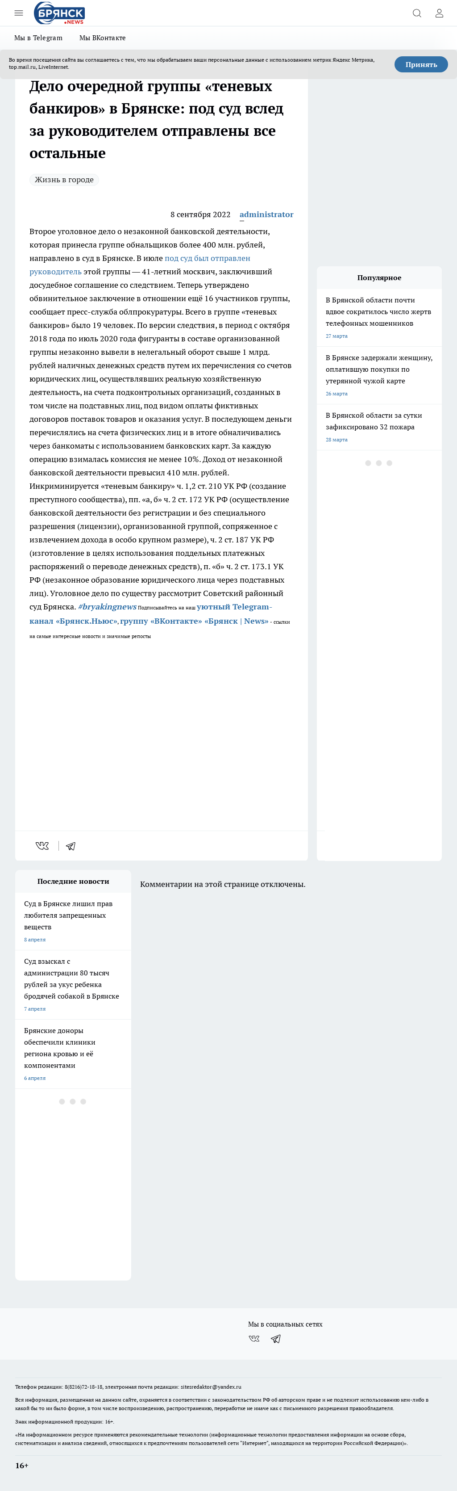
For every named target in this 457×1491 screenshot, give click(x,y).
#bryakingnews (107, 606)
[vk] (43, 846)
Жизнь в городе (64, 179)
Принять (421, 64)
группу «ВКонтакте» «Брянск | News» (194, 621)
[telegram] (74, 846)
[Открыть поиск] (417, 13)
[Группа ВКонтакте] (254, 1339)
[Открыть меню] (18, 13)
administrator (267, 214)
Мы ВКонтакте (102, 38)
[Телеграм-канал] (276, 1339)
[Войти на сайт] (439, 13)
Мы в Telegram (38, 38)
